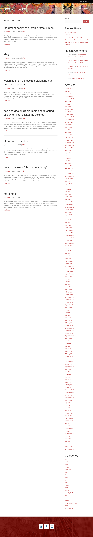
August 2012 (68, 215)
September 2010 (69, 274)
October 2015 (69, 122)
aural (66, 464)
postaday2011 (69, 493)
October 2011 (69, 240)
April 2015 (68, 132)
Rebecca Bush (72, 60)
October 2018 (69, 109)
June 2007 (68, 374)
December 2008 (69, 328)
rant (66, 495)
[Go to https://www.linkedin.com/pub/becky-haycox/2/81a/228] (52, 526)
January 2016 (69, 114)
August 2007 (68, 369)
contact (85, 9)
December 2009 (69, 297)
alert (66, 459)
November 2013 (69, 176)
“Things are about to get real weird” (75, 37)
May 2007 (67, 377)
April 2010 (68, 287)
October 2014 (69, 148)
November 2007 (69, 361)
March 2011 (68, 258)
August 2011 (68, 245)
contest (67, 467)
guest (66, 482)
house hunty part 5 (78, 78)
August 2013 (68, 184)
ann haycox (71, 66)
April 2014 (68, 163)
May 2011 (67, 253)
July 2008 (67, 341)
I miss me (67, 34)
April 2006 (68, 410)
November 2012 (69, 207)
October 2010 (69, 271)
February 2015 (69, 137)
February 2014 (69, 168)
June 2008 (68, 343)
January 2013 (69, 202)
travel (66, 505)
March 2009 (68, 320)
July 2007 (67, 372)
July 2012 (67, 217)
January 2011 (69, 263)
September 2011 (69, 243)
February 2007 (69, 384)
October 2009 (69, 302)
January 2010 (69, 294)
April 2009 (68, 318)
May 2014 (67, 160)
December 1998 (69, 449)
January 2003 (69, 421)
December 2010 (69, 266)
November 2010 (69, 269)
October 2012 (69, 209)
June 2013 (68, 189)
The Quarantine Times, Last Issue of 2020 (77, 40)
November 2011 (69, 238)
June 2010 (68, 281)
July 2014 (67, 155)
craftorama (68, 469)
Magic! (8, 54)
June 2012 (68, 220)
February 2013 (69, 199)
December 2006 (69, 390)
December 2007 (69, 359)
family (66, 477)
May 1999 (67, 441)
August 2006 (68, 400)
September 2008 (69, 336)
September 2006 (69, 397)
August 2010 (68, 276)
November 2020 (69, 99)
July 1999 (67, 436)
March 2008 (68, 351)
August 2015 (68, 127)
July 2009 (67, 310)
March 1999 (68, 446)
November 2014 (69, 145)
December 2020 (69, 96)
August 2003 (68, 415)
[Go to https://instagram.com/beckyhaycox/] (41, 526)
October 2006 (69, 395)
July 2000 (67, 431)
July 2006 (67, 403)
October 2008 (69, 333)
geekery (67, 480)
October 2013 (69, 178)
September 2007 (69, 366)
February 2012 (69, 230)
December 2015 (69, 117)
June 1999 (68, 439)
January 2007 (69, 387)
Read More (7, 44)
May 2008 (67, 346)
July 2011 (67, 248)
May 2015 (67, 130)
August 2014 (68, 153)
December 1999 (69, 433)
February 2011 (69, 261)
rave (66, 498)
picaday (67, 490)
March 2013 (68, 196)
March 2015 (68, 135)
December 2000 (69, 428)
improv (67, 485)
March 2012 (68, 227)
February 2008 (69, 354)
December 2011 (69, 235)
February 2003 (69, 418)
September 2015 (69, 124)
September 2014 (69, 150)
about (74, 9)
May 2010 (67, 284)
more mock (10, 193)
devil (66, 472)
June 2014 (68, 158)
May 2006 (67, 408)
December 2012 (69, 204)
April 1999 (68, 444)
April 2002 (68, 423)
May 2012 (67, 222)
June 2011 (68, 251)
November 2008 (69, 330)
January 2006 (69, 413)
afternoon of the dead (17, 141)
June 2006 (68, 405)
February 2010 (69, 292)
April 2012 (68, 225)
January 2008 (69, 356)
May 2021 (67, 91)
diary (66, 475)
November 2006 (69, 392)
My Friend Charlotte (70, 32)
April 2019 (68, 106)
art (80, 9)
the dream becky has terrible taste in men (29, 27)
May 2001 (67, 426)
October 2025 (69, 88)
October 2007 (69, 364)
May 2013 (67, 191)
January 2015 (69, 140)
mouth (66, 487)
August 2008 (68, 338)
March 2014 (68, 166)
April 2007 (68, 379)
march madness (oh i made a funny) (25, 167)
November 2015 (69, 119)
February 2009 (69, 323)
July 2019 (67, 104)
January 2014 (69, 171)
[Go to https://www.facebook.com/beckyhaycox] (46, 526)
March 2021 (68, 94)
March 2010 (68, 289)
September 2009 (69, 305)
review (66, 500)
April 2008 (68, 348)
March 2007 (68, 382)
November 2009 (69, 299)
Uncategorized (69, 508)
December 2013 (69, 173)
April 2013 (68, 194)
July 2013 (67, 186)
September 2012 (69, 212)
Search (67, 18)
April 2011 (68, 256)
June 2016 (68, 112)
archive (67, 462)
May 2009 (67, 315)
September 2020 (69, 101)
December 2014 (69, 142)
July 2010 (67, 279)
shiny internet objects (71, 503)
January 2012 (69, 233)
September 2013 (69, 181)
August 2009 (68, 307)
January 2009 (69, 325)
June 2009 (68, 312)
